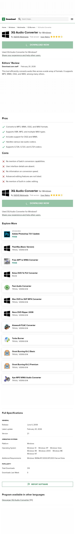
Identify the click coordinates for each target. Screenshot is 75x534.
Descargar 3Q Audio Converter (15, 500)
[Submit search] (20, 19)
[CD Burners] (31, 27)
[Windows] (12, 27)
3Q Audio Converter (31, 32)
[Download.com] (9, 19)
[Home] (4, 27)
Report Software (37, 484)
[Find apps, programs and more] (43, 19)
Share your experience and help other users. (21, 55)
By (19, 37)
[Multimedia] (21, 27)
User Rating (52, 36)
